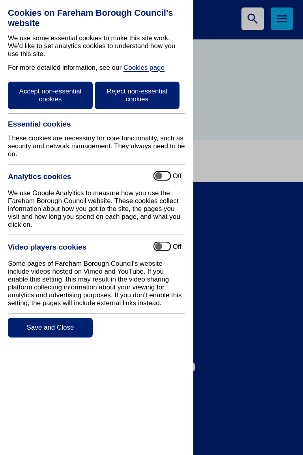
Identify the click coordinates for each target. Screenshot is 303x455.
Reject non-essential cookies (137, 95)
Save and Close (50, 327)
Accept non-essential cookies (50, 95)
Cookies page (144, 67)
